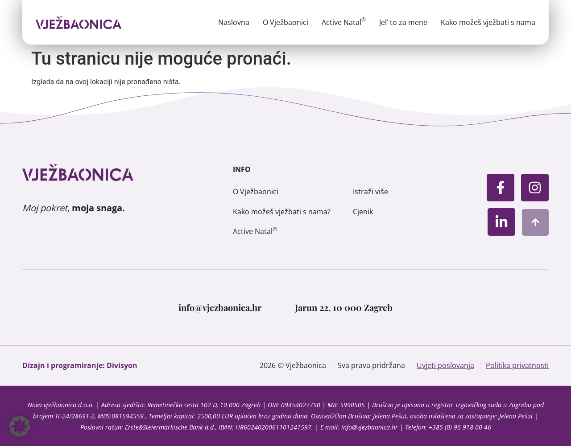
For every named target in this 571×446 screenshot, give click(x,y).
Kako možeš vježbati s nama (488, 22)
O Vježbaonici (285, 22)
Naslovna (233, 22)
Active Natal (344, 22)
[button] (19, 426)
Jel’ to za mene (403, 22)
